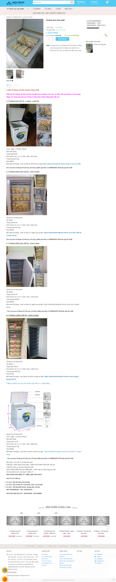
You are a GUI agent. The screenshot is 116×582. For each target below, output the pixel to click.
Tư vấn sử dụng (46, 561)
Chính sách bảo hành (65, 565)
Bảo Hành (44, 558)
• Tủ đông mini (41, 546)
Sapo (73, 580)
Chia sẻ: (9, 80)
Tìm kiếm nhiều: (30, 546)
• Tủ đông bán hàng (85, 546)
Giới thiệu (44, 554)
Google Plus (99, 561)
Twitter (98, 556)
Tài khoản (94, 2)
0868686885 (81, 2)
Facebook (98, 554)
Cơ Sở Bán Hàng (47, 556)
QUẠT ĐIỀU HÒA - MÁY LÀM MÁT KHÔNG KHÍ (49, 13)
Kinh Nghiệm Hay (47, 563)
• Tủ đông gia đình (51, 546)
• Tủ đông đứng (74, 546)
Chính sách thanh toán (66, 558)
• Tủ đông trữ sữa (63, 546)
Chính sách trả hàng (65, 567)
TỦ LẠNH (48, 9)
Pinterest (98, 563)
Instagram (98, 558)
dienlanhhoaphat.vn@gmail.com (19, 575)
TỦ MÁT (58, 9)
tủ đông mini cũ (55, 45)
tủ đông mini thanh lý (70, 48)
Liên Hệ (44, 565)
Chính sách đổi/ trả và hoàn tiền (65, 555)
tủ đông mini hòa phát (68, 45)
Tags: (48, 45)
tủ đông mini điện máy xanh (72, 50)
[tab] (8, 85)
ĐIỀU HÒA (69, 9)
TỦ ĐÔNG (37, 9)
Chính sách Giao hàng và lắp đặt (66, 562)
